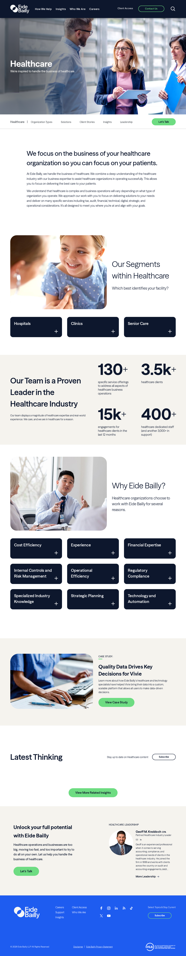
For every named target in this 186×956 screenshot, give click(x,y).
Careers (94, 9)
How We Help (43, 9)
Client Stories (87, 122)
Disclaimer (78, 946)
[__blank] (141, 840)
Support (59, 912)
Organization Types (41, 122)
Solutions (66, 122)
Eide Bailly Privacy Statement (99, 946)
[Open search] (173, 9)
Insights (61, 9)
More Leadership (146, 876)
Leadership (126, 122)
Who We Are (77, 9)
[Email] (137, 840)
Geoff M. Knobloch (148, 832)
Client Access (125, 8)
